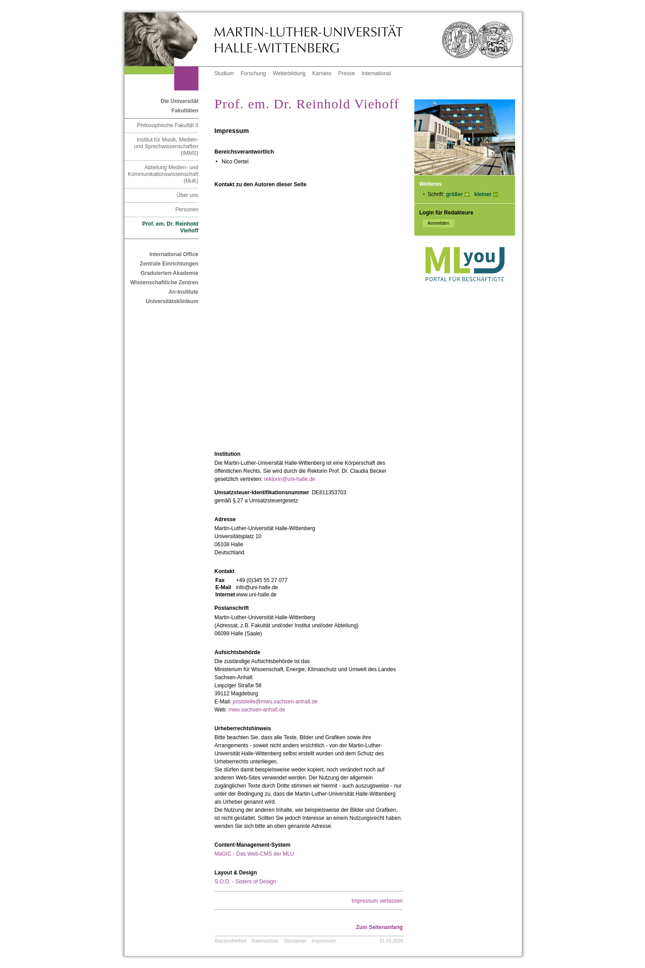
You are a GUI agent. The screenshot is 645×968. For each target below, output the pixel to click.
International (376, 73)
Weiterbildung (289, 73)
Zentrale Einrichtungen (169, 264)
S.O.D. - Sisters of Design (245, 881)
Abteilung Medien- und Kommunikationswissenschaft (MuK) (163, 174)
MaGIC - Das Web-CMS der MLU (254, 854)
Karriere (321, 73)
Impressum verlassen (377, 901)
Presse (346, 73)
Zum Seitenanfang (379, 927)
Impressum (323, 940)
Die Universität (179, 101)
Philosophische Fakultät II (167, 125)
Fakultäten (185, 110)
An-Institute (183, 292)
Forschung (253, 73)
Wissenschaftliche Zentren (164, 282)
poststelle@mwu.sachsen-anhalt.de (275, 701)
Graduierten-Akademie (169, 273)
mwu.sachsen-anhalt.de (256, 710)
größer (454, 194)
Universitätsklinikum (172, 301)
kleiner (483, 194)
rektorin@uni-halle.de (289, 479)
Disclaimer (295, 940)
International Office (173, 254)
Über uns (187, 195)
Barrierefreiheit (231, 940)
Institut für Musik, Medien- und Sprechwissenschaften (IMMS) (166, 146)
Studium (224, 73)
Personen (186, 209)
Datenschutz (265, 940)
